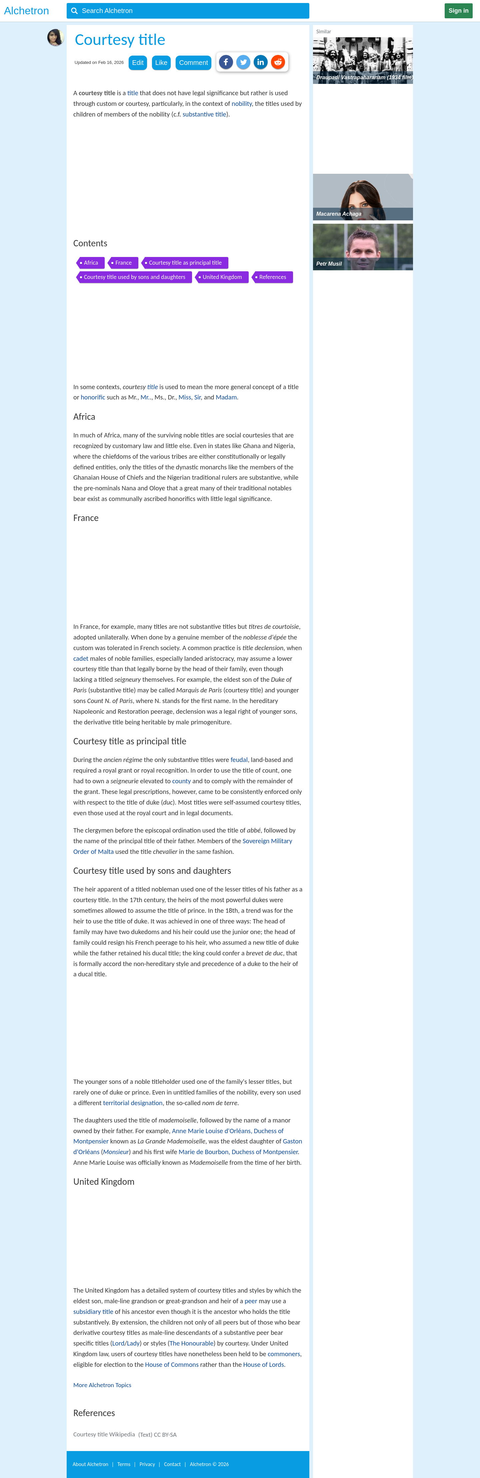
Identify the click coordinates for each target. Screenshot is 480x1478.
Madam (226, 397)
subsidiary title (93, 1312)
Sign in (459, 10)
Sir (197, 397)
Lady (133, 1343)
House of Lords (263, 1364)
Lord (118, 1343)
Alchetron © (209, 1464)
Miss (185, 397)
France (123, 262)
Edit (137, 62)
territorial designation (132, 1103)
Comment (193, 62)
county (181, 781)
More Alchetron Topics (102, 1385)
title (132, 93)
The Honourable (192, 1343)
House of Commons (172, 1364)
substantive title (204, 114)
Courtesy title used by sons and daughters (134, 277)
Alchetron (26, 11)
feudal (239, 760)
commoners (284, 1354)
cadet (80, 658)
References (272, 277)
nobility (242, 104)
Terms (123, 1464)
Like (161, 62)
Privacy (147, 1464)
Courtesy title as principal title (185, 262)
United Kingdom (222, 277)
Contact (172, 1464)
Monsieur (116, 1152)
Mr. (145, 397)
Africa (91, 262)
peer (251, 1301)
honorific (93, 397)
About (90, 1464)
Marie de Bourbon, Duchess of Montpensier (238, 1152)
